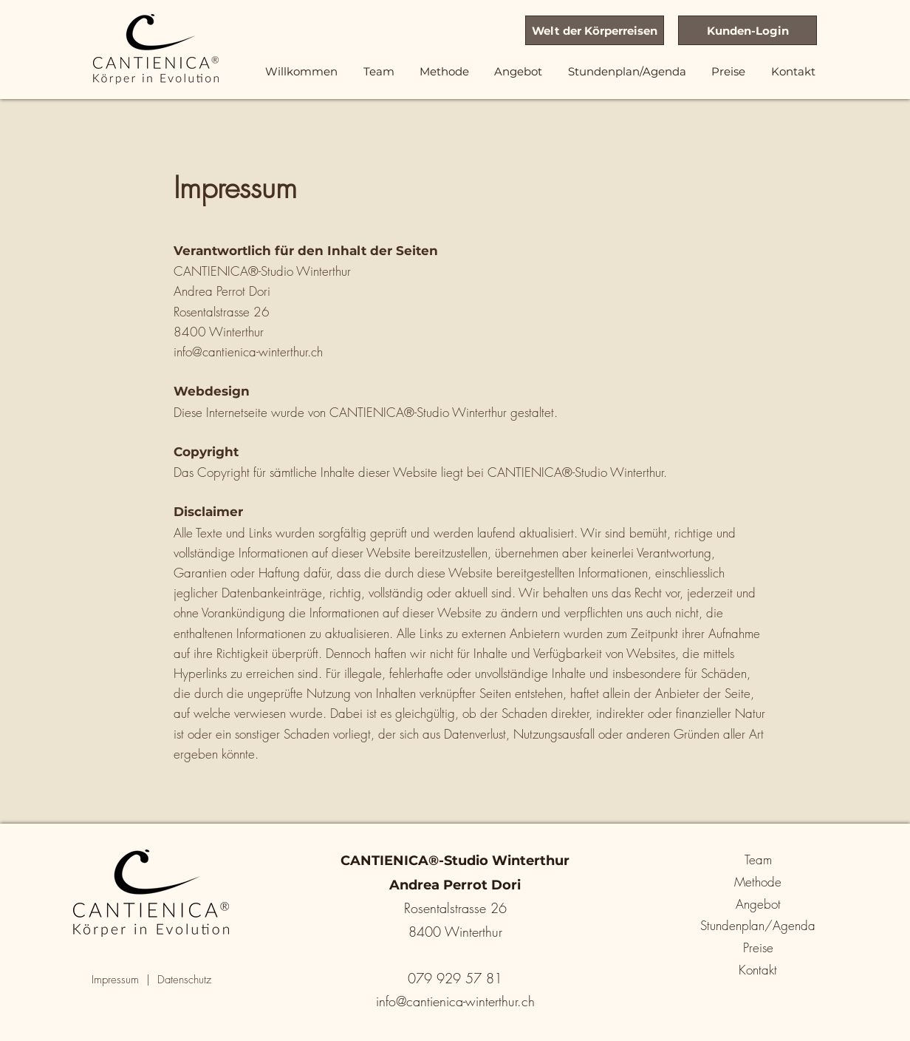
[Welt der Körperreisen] (594, 30)
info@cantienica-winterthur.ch (248, 351)
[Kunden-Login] (747, 30)
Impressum (115, 979)
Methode (757, 881)
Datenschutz (184, 979)
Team (758, 859)
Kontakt (758, 969)
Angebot (758, 903)
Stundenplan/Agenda (757, 925)
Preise (758, 947)
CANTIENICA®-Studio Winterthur (418, 412)
